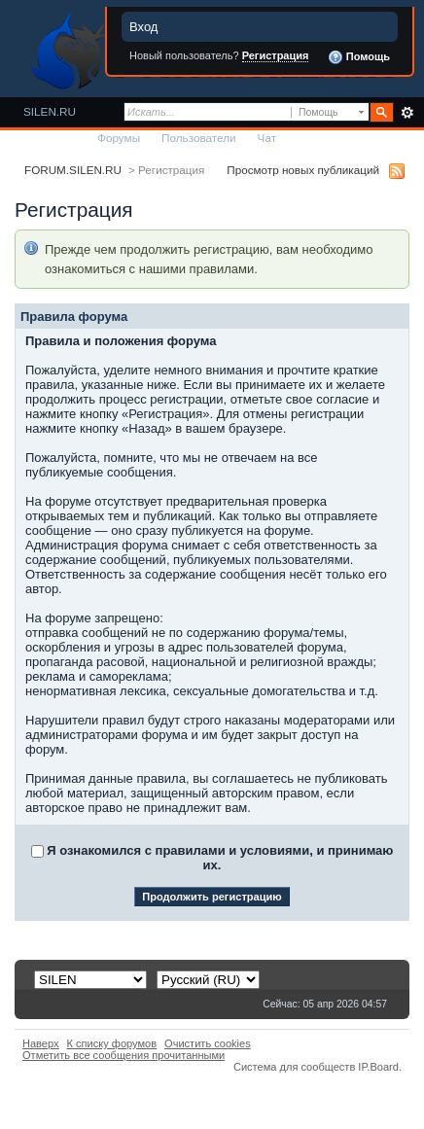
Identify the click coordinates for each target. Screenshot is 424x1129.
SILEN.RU (49, 111)
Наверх (40, 1043)
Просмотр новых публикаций (303, 169)
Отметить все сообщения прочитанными (123, 1055)
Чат (267, 137)
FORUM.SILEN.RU (73, 169)
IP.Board (378, 1067)
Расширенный (407, 113)
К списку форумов (112, 1043)
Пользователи (198, 137)
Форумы (118, 137)
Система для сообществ (294, 1067)
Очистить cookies (207, 1043)
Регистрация (275, 55)
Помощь (359, 57)
